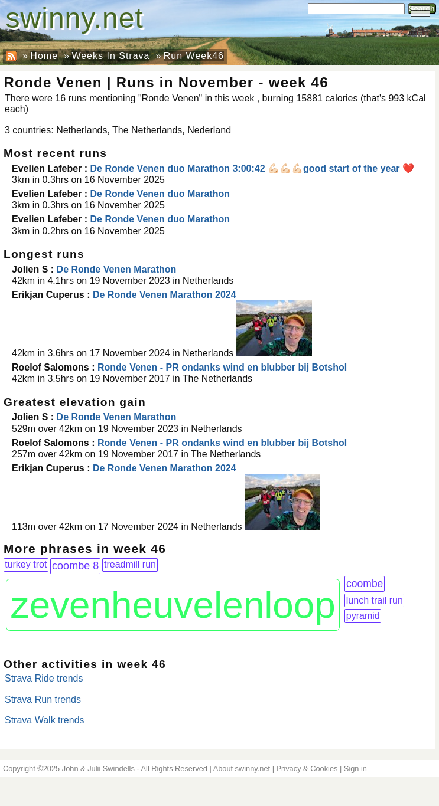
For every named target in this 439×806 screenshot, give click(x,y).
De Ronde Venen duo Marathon (160, 194)
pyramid (363, 616)
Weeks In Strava (110, 56)
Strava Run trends (43, 699)
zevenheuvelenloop (173, 605)
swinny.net (75, 18)
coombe (364, 583)
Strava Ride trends (44, 678)
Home (44, 56)
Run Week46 (194, 56)
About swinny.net (242, 768)
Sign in (355, 768)
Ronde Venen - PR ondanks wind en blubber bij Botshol (222, 367)
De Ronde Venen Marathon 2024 (164, 295)
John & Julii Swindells (98, 768)
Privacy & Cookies (307, 768)
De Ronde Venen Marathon (117, 269)
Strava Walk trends (44, 720)
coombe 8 (75, 566)
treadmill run (130, 564)
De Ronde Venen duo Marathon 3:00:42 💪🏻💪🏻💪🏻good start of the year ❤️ (252, 168)
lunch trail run (374, 600)
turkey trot (26, 564)
